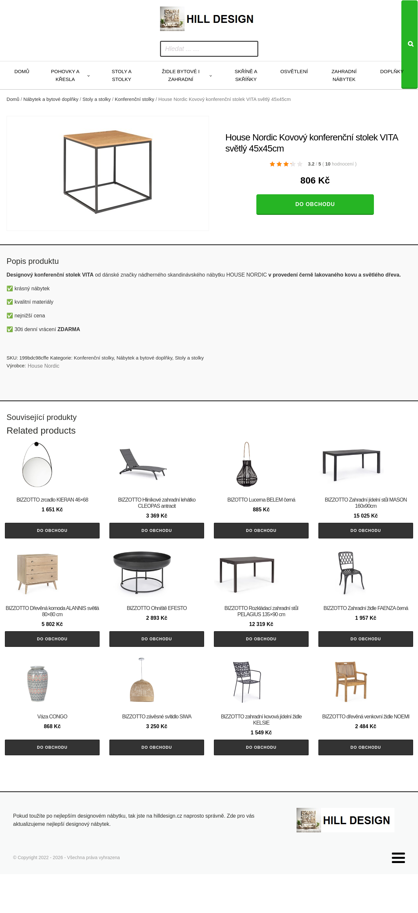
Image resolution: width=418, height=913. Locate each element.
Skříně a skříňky (245, 75)
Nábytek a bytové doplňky (51, 99)
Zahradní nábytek (344, 75)
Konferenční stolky (134, 99)
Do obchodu (315, 204)
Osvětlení (294, 71)
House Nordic (43, 366)
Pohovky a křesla (65, 75)
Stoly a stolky (122, 75)
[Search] (409, 44)
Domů (21, 71)
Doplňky (392, 71)
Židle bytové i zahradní (181, 75)
